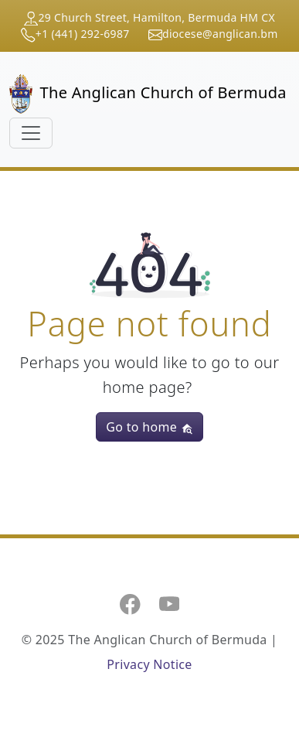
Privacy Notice (149, 664)
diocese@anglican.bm (220, 33)
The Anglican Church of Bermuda (143, 94)
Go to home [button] (149, 426)
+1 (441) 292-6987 (83, 33)
